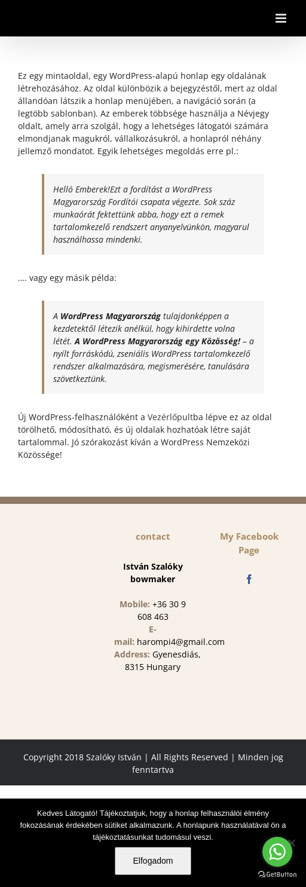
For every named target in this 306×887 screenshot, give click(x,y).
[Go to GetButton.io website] (277, 875)
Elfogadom (153, 860)
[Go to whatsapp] (277, 852)
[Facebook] (249, 579)
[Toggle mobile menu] (282, 18)
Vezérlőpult (170, 417)
